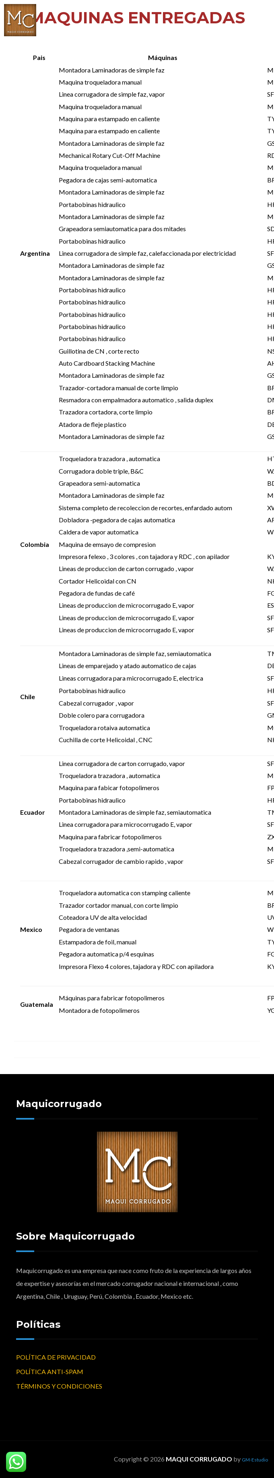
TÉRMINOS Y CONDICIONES (59, 1386)
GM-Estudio (255, 1460)
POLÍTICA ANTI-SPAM (49, 1371)
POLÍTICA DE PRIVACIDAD (56, 1357)
